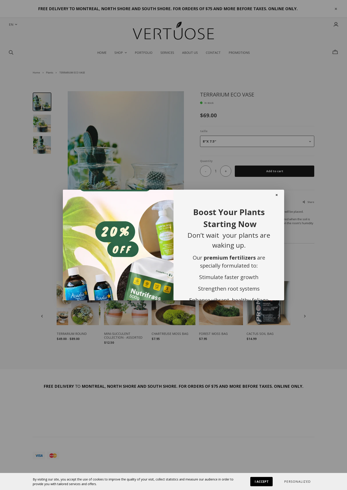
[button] (297, 482)
